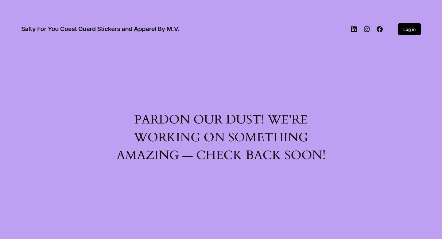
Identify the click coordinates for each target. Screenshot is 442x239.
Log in (409, 29)
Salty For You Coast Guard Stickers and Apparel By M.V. (100, 29)
